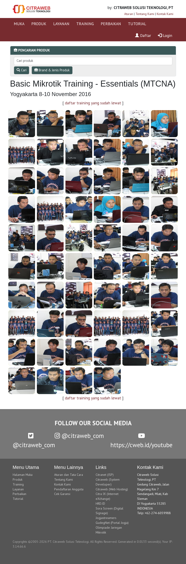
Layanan (18, 489)
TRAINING (85, 23)
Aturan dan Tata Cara (68, 475)
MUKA (19, 23)
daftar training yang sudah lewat (93, 103)
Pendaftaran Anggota (68, 489)
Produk (17, 479)
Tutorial (18, 499)
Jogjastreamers (106, 518)
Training (18, 484)
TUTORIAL (137, 23)
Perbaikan (19, 494)
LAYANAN (61, 23)
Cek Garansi (62, 494)
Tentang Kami (145, 14)
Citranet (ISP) (105, 475)
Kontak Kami (165, 14)
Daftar (143, 35)
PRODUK (38, 23)
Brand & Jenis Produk (52, 70)
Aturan (128, 14)
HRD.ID (100, 503)
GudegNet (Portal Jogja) (112, 523)
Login (165, 35)
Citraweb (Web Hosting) (112, 489)
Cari (22, 70)
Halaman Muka (22, 475)
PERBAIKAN (111, 23)
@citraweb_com (79, 436)
